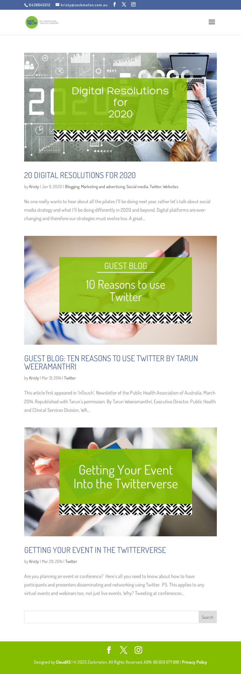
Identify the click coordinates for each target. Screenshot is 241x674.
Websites (171, 186)
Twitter (155, 186)
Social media (137, 186)
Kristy (34, 186)
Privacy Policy (194, 662)
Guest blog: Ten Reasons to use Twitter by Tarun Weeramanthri (111, 362)
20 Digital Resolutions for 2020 (80, 175)
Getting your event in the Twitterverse (95, 549)
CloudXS (64, 662)
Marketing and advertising (103, 186)
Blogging (72, 186)
